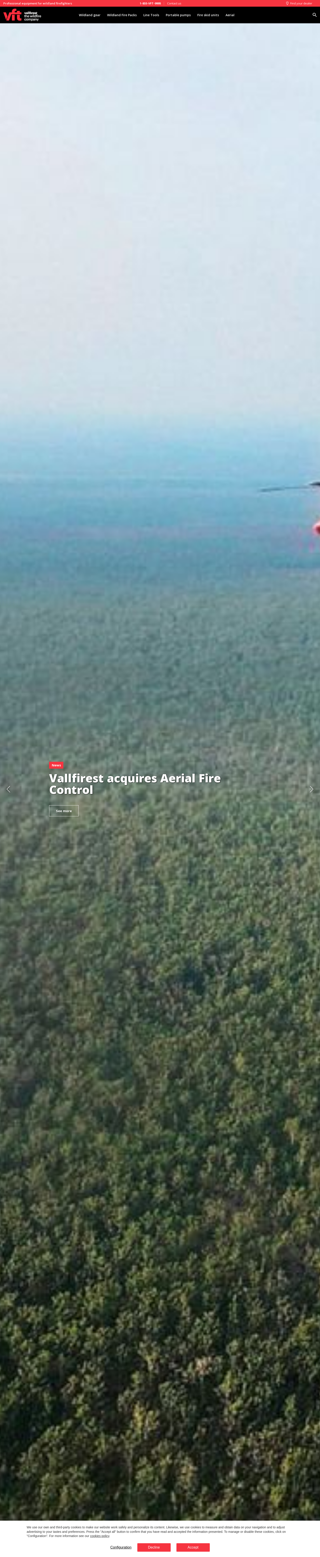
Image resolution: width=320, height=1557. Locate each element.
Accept (193, 1547)
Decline (154, 1547)
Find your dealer (299, 3)
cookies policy (99, 1536)
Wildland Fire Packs (122, 15)
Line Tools (151, 15)
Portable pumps (178, 15)
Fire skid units (208, 15)
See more (64, 811)
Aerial (230, 15)
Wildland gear (89, 15)
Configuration (120, 1547)
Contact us (174, 3)
